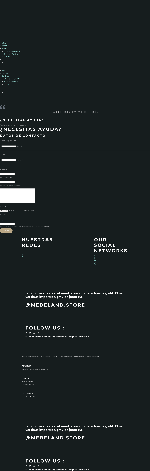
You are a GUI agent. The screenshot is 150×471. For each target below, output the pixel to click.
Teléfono (3, 169)
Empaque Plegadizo (12, 51)
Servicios (5, 48)
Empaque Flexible (11, 54)
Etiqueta (7, 57)
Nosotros (5, 46)
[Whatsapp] (39, 258)
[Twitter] (39, 252)
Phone (2, 220)
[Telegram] (39, 257)
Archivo (3, 206)
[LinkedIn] (39, 253)
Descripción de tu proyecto (10, 185)
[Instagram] (39, 255)
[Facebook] (39, 250)
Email (6, 177)
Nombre (19, 146)
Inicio (4, 43)
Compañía (19, 160)
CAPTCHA (3, 214)
